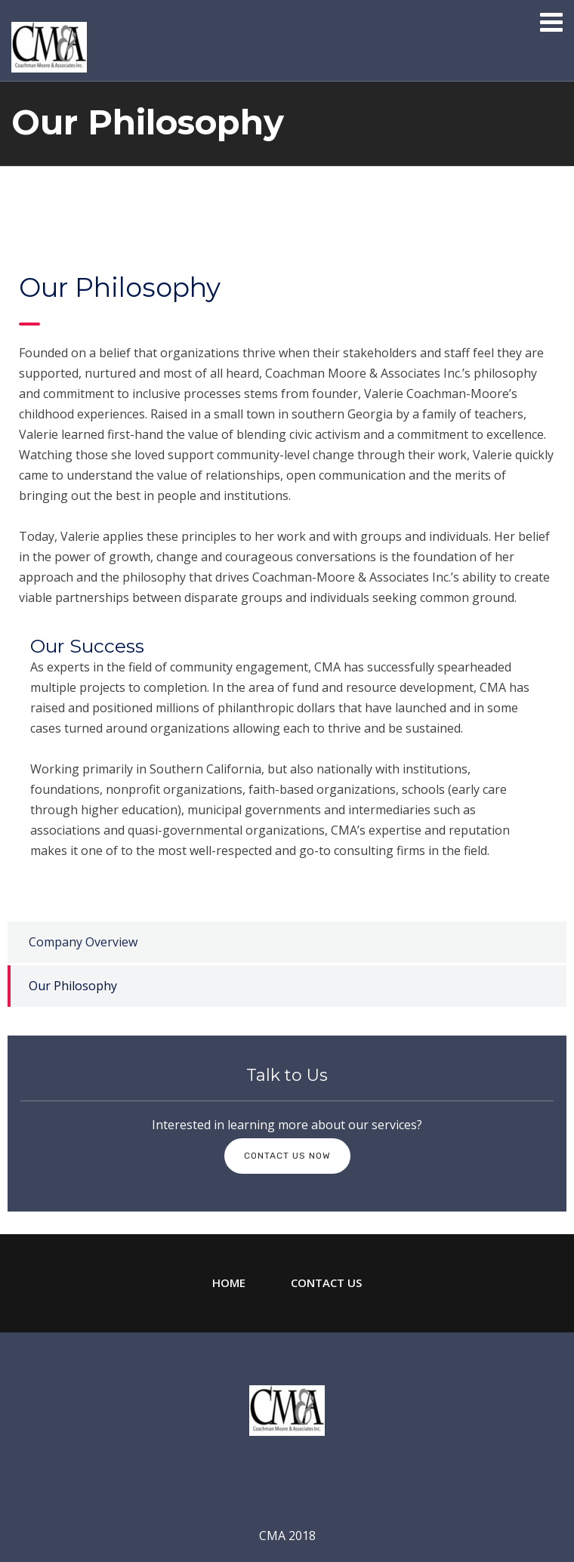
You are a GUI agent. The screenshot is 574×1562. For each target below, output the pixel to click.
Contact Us (326, 1282)
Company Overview (83, 942)
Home (228, 1282)
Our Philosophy (73, 985)
